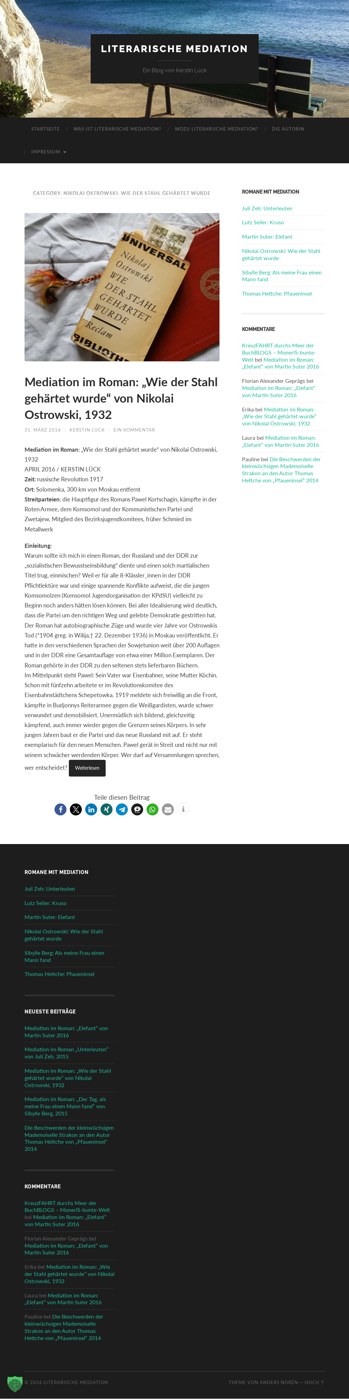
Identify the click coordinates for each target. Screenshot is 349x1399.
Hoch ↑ (314, 1382)
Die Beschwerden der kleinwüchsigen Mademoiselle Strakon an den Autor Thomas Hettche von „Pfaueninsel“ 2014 (281, 469)
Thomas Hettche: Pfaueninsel (277, 293)
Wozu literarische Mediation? (216, 129)
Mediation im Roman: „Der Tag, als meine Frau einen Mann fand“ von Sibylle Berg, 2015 (65, 1106)
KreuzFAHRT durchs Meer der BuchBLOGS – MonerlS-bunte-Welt (279, 352)
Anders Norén (279, 1382)
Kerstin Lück (87, 430)
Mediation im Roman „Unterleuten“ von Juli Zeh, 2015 (66, 1053)
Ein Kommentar (134, 430)
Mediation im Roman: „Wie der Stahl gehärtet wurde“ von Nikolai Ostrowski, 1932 (118, 397)
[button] (60, 810)
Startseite (45, 129)
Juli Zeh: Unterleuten (267, 208)
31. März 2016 (43, 430)
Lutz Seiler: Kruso (263, 222)
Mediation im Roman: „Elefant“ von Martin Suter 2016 (280, 363)
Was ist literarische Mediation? (117, 129)
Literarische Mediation (175, 49)
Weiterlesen (88, 768)
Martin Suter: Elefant (267, 237)
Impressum (45, 152)
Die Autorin (288, 129)
